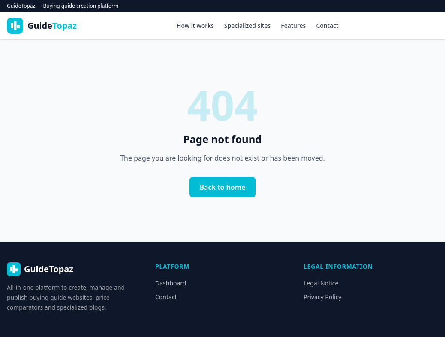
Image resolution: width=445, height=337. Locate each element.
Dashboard (170, 283)
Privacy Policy (322, 297)
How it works (195, 25)
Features (293, 25)
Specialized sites (247, 25)
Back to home (223, 187)
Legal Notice (321, 283)
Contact (327, 25)
